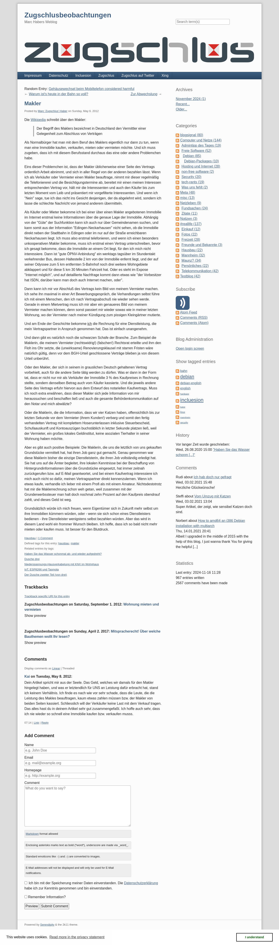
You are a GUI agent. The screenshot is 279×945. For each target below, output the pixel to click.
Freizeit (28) (191, 239)
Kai (27, 676)
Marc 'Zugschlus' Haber (52, 111)
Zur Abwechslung (144, 94)
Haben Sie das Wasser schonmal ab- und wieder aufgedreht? (63, 553)
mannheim (185, 417)
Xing (165, 75)
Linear (56, 668)
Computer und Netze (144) (200, 140)
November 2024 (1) (191, 99)
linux (182, 412)
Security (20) (191, 177)
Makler (32, 103)
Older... (181, 109)
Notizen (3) (188, 219)
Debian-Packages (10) (201, 161)
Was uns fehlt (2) (195, 187)
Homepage (32, 770)
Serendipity (47, 924)
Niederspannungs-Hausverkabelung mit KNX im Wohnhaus (61, 564)
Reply (45, 722)
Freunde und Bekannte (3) (202, 245)
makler (75, 543)
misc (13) (187, 198)
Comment (31, 783)
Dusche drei (31, 559)
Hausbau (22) (192, 250)
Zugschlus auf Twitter (137, 75)
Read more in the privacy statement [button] (77, 937)
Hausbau (30, 538)
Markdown (32, 833)
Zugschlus (106, 75)
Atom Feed (188, 312)
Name (29, 745)
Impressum (33, 75)
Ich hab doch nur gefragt (212, 477)
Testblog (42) (190, 276)
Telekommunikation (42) (200, 271)
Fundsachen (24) (195, 208)
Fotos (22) (189, 234)
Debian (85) (192, 156)
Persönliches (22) (195, 266)
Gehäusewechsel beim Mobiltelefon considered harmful (91, 89)
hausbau (63, 543)
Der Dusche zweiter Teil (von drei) (45, 574)
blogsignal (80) (191, 135)
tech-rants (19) (193, 182)
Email (28, 757)
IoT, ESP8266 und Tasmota (41, 569)
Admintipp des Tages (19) (201, 145)
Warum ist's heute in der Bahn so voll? (58, 94)
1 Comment (45, 538)
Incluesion (83, 75)
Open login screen (190, 348)
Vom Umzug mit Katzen (212, 496)
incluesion (192, 400)
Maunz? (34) (191, 260)
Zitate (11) (189, 213)
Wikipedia (38, 120)
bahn (183, 371)
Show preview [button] (35, 616)
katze (182, 407)
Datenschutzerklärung (141, 883)
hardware (184, 394)
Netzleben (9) (190, 203)
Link (36, 722)
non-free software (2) (198, 171)
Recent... (183, 104)
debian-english (190, 383)
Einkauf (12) (191, 229)
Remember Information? (47, 897)
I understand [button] (254, 937)
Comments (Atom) (194, 323)
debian (187, 376)
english (185, 388)
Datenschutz (58, 75)
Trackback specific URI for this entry (47, 596)
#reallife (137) (191, 224)
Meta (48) (187, 192)
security (184, 422)
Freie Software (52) (196, 151)
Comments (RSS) (194, 317)
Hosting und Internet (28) (201, 166)
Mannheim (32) (193, 255)
